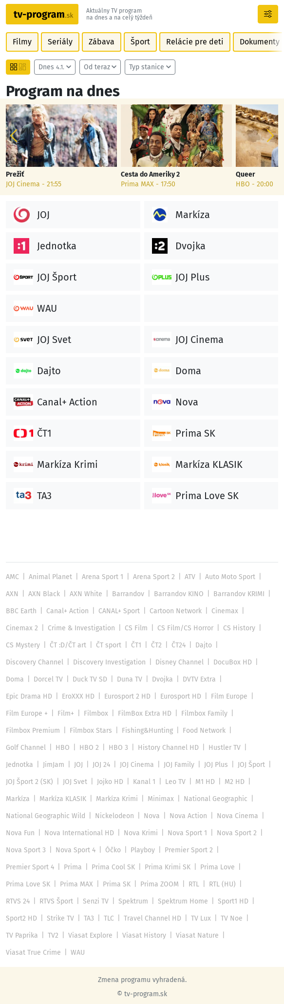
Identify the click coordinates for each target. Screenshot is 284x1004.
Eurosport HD (123, 696)
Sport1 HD (21, 901)
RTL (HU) (19, 884)
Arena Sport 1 (101, 577)
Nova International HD (174, 816)
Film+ (259, 696)
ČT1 (135, 645)
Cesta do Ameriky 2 (150, 175)
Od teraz (96, 67)
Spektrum (168, 884)
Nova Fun (116, 816)
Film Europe (172, 696)
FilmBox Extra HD (65, 713)
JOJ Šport (92, 765)
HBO (175, 730)
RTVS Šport (92, 884)
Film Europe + (220, 696)
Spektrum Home (217, 884)
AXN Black (43, 594)
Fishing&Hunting (31, 730)
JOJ (189, 747)
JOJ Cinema (247, 747)
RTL (234, 867)
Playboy (239, 833)
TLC (148, 901)
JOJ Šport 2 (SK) (139, 765)
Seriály (59, 41)
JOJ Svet (184, 765)
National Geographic (37, 799)
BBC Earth (21, 611)
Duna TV (128, 679)
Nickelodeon (186, 799)
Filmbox (18, 713)
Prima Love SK (71, 867)
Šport (138, 41)
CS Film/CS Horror (182, 628)
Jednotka (130, 747)
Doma (15, 679)
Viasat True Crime (32, 935)
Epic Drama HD (245, 679)
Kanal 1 (253, 765)
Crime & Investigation (80, 628)
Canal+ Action (67, 611)
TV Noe (16, 918)
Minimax (247, 782)
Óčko (209, 833)
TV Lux (238, 901)
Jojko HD (219, 765)
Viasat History (173, 918)
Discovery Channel (34, 662)
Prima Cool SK (170, 850)
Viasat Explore (120, 918)
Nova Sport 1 (25, 833)
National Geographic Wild (117, 799)
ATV (188, 577)
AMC (12, 577)
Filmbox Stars (240, 713)
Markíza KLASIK (149, 782)
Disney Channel (177, 662)
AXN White (83, 594)
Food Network (88, 730)
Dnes (51, 67)
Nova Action (24, 816)
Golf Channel (138, 730)
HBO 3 (229, 730)
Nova (222, 799)
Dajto (201, 645)
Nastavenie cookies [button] (177, 991)
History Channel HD (36, 747)
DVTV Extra (197, 679)
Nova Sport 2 (74, 833)
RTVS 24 (53, 884)
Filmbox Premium (183, 713)
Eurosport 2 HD (70, 696)
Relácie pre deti (191, 41)
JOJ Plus (58, 765)
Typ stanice (145, 67)
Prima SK (158, 867)
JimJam (164, 747)
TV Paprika (53, 918)
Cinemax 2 (22, 628)
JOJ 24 (212, 747)
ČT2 (154, 645)
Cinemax (222, 611)
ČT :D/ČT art (67, 645)
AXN (12, 594)
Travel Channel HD (191, 901)
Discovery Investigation (108, 662)
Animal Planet (49, 577)
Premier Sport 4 (87, 850)
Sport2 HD (61, 901)
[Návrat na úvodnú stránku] (42, 14)
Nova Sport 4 (172, 833)
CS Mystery (22, 645)
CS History (234, 628)
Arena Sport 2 (152, 577)
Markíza (105, 782)
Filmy (22, 41)
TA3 (128, 901)
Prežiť (15, 175)
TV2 (83, 918)
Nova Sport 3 (123, 833)
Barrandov (125, 594)
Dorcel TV (47, 679)
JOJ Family (21, 765)
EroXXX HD (22, 696)
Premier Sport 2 (30, 850)
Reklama (89, 991)
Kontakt (123, 991)
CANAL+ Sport (117, 611)
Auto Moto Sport (228, 577)
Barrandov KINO (175, 594)
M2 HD (74, 782)
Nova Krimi (235, 816)
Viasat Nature (225, 918)
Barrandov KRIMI (235, 594)
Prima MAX (118, 867)
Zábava (99, 41)
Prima (130, 850)
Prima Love (23, 867)
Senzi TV (130, 884)
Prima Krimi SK (224, 850)
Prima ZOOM (201, 867)
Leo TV (16, 782)
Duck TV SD (89, 679)
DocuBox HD (229, 662)
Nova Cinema (72, 816)
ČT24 (177, 645)
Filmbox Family (125, 713)
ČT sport (107, 645)
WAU (76, 935)
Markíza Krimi (204, 782)
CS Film (134, 628)
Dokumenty (255, 41)
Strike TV (100, 901)
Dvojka (160, 679)
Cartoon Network (174, 611)
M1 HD (45, 782)
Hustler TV (91, 747)
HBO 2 (200, 730)
